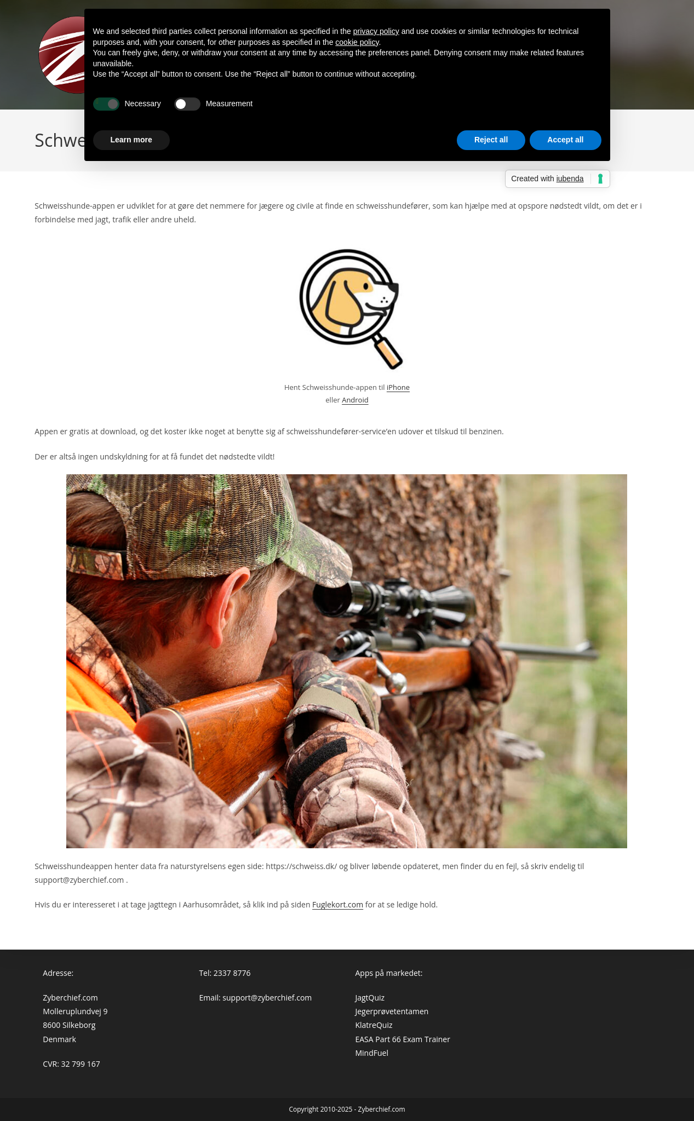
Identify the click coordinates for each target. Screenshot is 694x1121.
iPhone (398, 387)
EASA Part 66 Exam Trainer (402, 1039)
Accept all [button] (565, 139)
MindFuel (371, 1053)
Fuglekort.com (337, 904)
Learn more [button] (131, 139)
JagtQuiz (370, 997)
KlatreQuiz (373, 1025)
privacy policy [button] (376, 31)
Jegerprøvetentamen (391, 1011)
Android (355, 400)
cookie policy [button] (356, 42)
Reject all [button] (491, 139)
